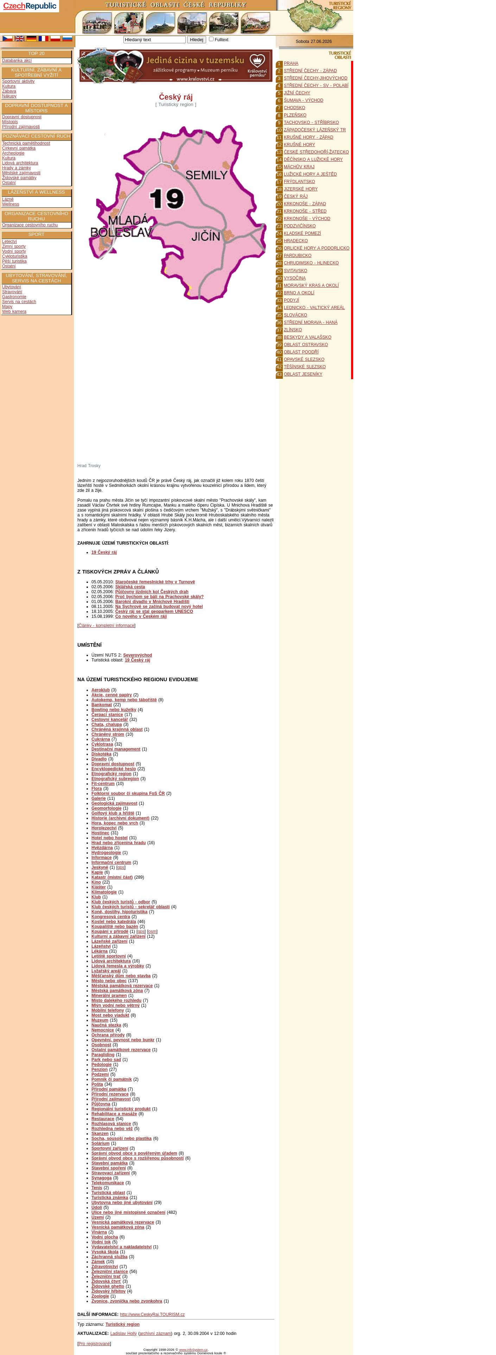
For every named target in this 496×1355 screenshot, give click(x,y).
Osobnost (101, 1044)
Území (97, 1217)
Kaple (97, 872)
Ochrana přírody (108, 1035)
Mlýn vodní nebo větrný (115, 1005)
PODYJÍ (291, 300)
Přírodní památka (108, 1089)
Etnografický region (111, 773)
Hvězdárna (102, 847)
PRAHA (291, 63)
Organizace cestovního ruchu (30, 224)
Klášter (98, 887)
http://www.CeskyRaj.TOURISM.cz (152, 1314)
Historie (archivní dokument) (120, 818)
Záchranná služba (109, 1256)
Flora (96, 788)
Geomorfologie (106, 808)
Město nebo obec (109, 980)
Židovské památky (19, 177)
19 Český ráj (137, 660)
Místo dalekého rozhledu (116, 1000)
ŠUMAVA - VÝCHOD (303, 100)
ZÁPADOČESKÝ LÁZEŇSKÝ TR (315, 129)
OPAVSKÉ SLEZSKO (304, 359)
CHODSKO (294, 107)
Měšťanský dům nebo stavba (121, 975)
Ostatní (9, 182)
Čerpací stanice (107, 714)
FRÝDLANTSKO (299, 181)
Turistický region (123, 1324)
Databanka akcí (17, 60)
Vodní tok (101, 1242)
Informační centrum (111, 862)
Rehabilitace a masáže (114, 1113)
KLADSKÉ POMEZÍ (302, 233)
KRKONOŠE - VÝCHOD (307, 218)
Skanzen (100, 1133)
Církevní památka (19, 148)
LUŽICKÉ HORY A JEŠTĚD (310, 174)
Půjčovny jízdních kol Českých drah (152, 591)
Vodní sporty (14, 251)
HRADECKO (296, 240)
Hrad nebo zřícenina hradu (118, 842)
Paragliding (102, 1054)
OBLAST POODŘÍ (301, 352)
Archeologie (13, 153)
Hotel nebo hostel (109, 837)
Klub (96, 897)
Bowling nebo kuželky (113, 709)
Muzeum (99, 1020)
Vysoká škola (105, 1251)
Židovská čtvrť (106, 1281)
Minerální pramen (109, 995)
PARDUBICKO (297, 255)
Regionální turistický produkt (121, 1108)
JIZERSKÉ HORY (301, 189)
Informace (101, 857)
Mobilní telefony (107, 1010)
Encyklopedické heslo (113, 768)
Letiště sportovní (108, 956)
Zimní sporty (14, 246)
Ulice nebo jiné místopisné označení (128, 1212)
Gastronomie (14, 296)
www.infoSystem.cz (193, 1349)
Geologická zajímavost (114, 803)
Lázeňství (101, 946)
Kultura (8, 86)
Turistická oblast (108, 1192)
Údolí (96, 1207)
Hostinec (100, 832)
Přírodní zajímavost (111, 1099)
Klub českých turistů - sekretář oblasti (130, 906)
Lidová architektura (20, 163)
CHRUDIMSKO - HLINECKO (311, 263)
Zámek (98, 1261)
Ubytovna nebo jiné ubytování (122, 1202)
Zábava (9, 91)
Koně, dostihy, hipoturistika (119, 911)
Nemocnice (102, 1030)
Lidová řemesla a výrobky (117, 966)
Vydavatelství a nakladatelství (121, 1246)
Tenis (96, 1187)
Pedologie (101, 1064)
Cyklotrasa (102, 744)
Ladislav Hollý (123, 1333)
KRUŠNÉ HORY (299, 144)
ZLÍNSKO (293, 329)
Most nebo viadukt (110, 1015)
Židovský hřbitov (108, 1291)
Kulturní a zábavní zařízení (118, 936)
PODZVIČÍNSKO (300, 226)
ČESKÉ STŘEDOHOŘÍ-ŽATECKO (316, 152)
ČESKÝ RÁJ (296, 196)
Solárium (100, 1143)
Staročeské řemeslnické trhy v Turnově (155, 581)
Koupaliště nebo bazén (114, 926)
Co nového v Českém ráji (141, 616)
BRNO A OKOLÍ (299, 292)
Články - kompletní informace (106, 625)
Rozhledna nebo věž (112, 1128)
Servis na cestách (19, 301)
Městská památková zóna (117, 990)
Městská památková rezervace (122, 985)
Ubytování (11, 286)
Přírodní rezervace (110, 1094)
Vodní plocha (104, 1237)
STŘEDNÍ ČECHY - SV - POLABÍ (316, 85)
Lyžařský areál (106, 970)
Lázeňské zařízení (109, 941)
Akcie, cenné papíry (111, 694)
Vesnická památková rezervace (122, 1222)
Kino (96, 882)
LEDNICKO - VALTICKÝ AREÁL (314, 307)
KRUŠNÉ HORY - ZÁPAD (308, 137)
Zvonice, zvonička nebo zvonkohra (126, 1301)
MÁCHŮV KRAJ (299, 166)
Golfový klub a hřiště (112, 813)
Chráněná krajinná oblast (116, 729)
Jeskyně (99, 867)
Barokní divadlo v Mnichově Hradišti (152, 601)
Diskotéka (101, 754)
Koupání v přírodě (109, 931)
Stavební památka (109, 1163)
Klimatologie (104, 892)
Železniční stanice (109, 1271)
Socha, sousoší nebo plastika (121, 1138)
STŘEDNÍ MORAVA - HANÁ (311, 322)
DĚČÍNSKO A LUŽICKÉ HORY (313, 159)
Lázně (8, 199)
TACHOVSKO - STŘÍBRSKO (311, 122)
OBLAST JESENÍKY (303, 374)
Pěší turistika (14, 261)
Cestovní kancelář (109, 719)
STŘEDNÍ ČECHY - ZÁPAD (310, 70)
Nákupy (9, 96)
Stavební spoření (108, 1168)
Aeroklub (100, 690)
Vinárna (99, 1232)
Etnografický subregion (115, 778)
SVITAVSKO (295, 270)
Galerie (98, 798)
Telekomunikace (107, 1182)
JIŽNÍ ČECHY (297, 92)
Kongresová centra (110, 916)
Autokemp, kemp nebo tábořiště (124, 699)
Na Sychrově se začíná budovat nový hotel (159, 606)
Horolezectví (103, 828)
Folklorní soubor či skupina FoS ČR (128, 793)
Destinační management (115, 749)
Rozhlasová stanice (111, 1123)
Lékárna (99, 951)
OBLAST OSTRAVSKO (306, 344)
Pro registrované (94, 1343)
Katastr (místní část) (112, 877)
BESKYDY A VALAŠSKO (307, 337)
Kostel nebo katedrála (113, 921)
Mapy (7, 306)
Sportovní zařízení (109, 1148)
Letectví (9, 241)
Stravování (12, 291)
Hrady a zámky (16, 167)
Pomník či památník (111, 1079)
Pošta (97, 1084)
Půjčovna (100, 1104)
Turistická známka (109, 1197)
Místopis (10, 121)
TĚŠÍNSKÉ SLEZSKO (305, 366)
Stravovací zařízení (110, 1173)
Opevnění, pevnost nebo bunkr (122, 1039)
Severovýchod (137, 655)
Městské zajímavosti (21, 172)
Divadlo (99, 759)
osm (152, 931)
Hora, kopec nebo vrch (114, 823)
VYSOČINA (295, 278)
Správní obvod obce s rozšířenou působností (137, 1158)
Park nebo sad (106, 1059)
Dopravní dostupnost (22, 116)
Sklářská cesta (130, 586)
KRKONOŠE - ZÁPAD (305, 203)
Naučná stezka (106, 1025)
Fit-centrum (103, 783)
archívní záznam (155, 1333)
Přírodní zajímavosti (21, 126)
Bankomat (101, 704)
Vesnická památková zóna (117, 1227)
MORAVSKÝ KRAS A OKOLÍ (311, 285)
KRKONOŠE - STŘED (305, 211)
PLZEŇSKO (295, 115)
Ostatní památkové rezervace (121, 1049)
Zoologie (100, 1296)
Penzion (99, 1069)
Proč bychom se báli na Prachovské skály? (159, 596)
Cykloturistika (14, 256)
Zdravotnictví (104, 1266)
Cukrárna (100, 739)
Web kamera (14, 311)
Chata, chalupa (106, 724)
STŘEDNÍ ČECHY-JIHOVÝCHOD (316, 78)
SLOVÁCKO (295, 315)
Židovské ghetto (107, 1286)
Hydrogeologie (106, 852)
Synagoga (101, 1177)
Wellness (10, 204)
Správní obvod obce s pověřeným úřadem (134, 1153)
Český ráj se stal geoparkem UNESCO (154, 611)
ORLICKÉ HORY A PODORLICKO (317, 248)
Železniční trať (106, 1276)
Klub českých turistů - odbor (120, 901)
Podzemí (100, 1074)
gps (120, 867)
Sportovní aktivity (18, 81)
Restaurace (102, 1118)
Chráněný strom (107, 734)
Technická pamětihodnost (26, 143)
